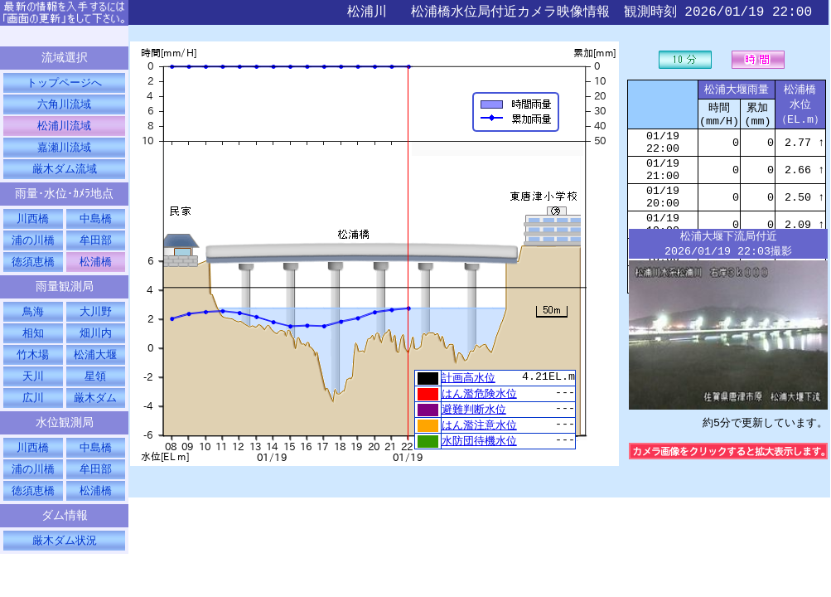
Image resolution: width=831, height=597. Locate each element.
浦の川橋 (33, 248)
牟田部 (96, 248)
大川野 (96, 323)
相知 (33, 345)
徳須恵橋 (33, 271)
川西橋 (33, 226)
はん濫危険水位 (479, 394)
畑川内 (96, 345)
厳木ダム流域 (64, 174)
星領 (95, 390)
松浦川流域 (64, 129)
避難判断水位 (474, 411)
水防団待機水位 (479, 444)
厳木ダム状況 (64, 562)
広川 (33, 412)
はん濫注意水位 (479, 427)
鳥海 (33, 323)
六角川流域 (64, 107)
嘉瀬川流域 (64, 151)
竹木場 (33, 368)
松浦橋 (96, 271)
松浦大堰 (95, 368)
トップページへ (64, 84)
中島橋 (96, 226)
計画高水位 (468, 378)
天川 (33, 390)
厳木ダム (95, 412)
